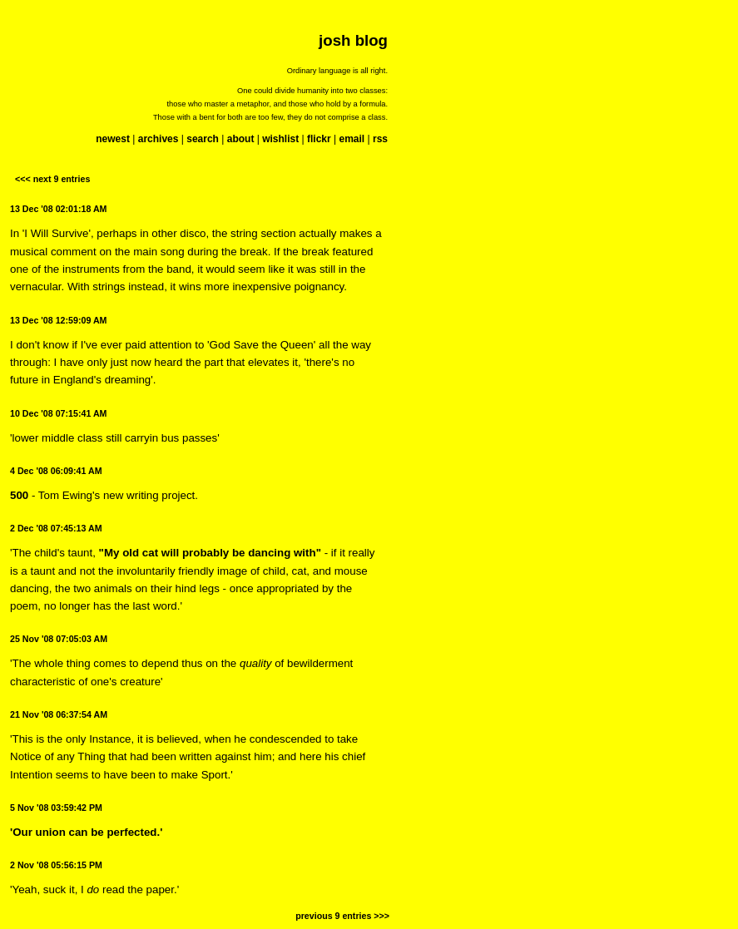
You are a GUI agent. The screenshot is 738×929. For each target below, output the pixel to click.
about (241, 139)
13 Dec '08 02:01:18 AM (58, 209)
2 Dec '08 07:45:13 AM (56, 528)
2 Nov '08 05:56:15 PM (56, 865)
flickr (319, 139)
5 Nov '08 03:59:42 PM (56, 808)
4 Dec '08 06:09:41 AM (56, 471)
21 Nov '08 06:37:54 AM (58, 714)
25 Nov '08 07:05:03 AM (58, 639)
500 (19, 495)
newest (113, 139)
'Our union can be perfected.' (86, 832)
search (202, 139)
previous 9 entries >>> (342, 916)
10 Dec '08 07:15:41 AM (58, 413)
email (351, 139)
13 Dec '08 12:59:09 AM (58, 320)
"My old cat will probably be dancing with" (210, 552)
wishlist (280, 139)
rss (380, 139)
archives (158, 139)
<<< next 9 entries (52, 179)
